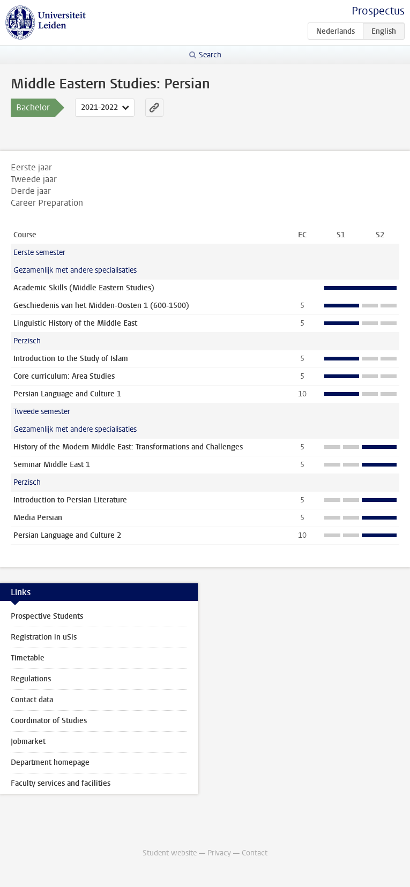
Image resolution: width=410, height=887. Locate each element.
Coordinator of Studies (49, 721)
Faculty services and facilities (60, 783)
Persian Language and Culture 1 (67, 394)
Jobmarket (28, 741)
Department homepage (50, 762)
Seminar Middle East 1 (51, 465)
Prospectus (378, 11)
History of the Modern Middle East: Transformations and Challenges (128, 447)
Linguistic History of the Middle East (75, 323)
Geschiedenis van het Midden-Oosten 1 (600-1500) (101, 305)
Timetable (27, 658)
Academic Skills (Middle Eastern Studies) (83, 288)
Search (210, 55)
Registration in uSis (44, 637)
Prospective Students (47, 616)
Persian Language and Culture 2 (67, 535)
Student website (170, 853)
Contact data (32, 700)
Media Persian (37, 518)
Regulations (31, 679)
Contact (254, 853)
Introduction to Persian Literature (70, 500)
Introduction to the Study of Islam (70, 359)
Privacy (219, 853)
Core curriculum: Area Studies (64, 376)
